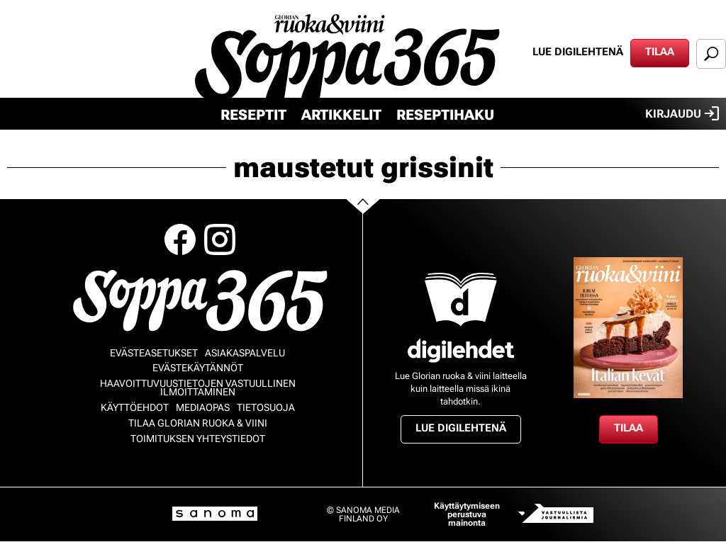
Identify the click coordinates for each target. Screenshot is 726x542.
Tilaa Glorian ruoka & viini (197, 423)
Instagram (219, 239)
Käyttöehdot (135, 407)
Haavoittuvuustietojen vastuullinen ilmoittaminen (198, 387)
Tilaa (659, 51)
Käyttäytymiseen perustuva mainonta (467, 514)
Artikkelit (341, 114)
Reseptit (253, 114)
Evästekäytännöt (197, 367)
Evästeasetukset (154, 352)
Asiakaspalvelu (245, 352)
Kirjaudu (682, 113)
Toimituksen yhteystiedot (197, 438)
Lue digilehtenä (577, 51)
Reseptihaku (445, 114)
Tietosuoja (266, 407)
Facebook (180, 239)
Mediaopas (203, 407)
